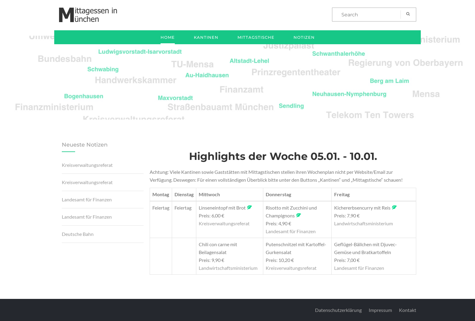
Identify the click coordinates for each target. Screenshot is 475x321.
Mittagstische (256, 37)
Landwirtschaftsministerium (363, 223)
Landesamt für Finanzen (87, 199)
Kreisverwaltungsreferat (87, 165)
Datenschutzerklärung (338, 310)
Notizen (304, 37)
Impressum (380, 310)
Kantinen (206, 37)
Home (168, 37)
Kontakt (407, 310)
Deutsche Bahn (78, 234)
